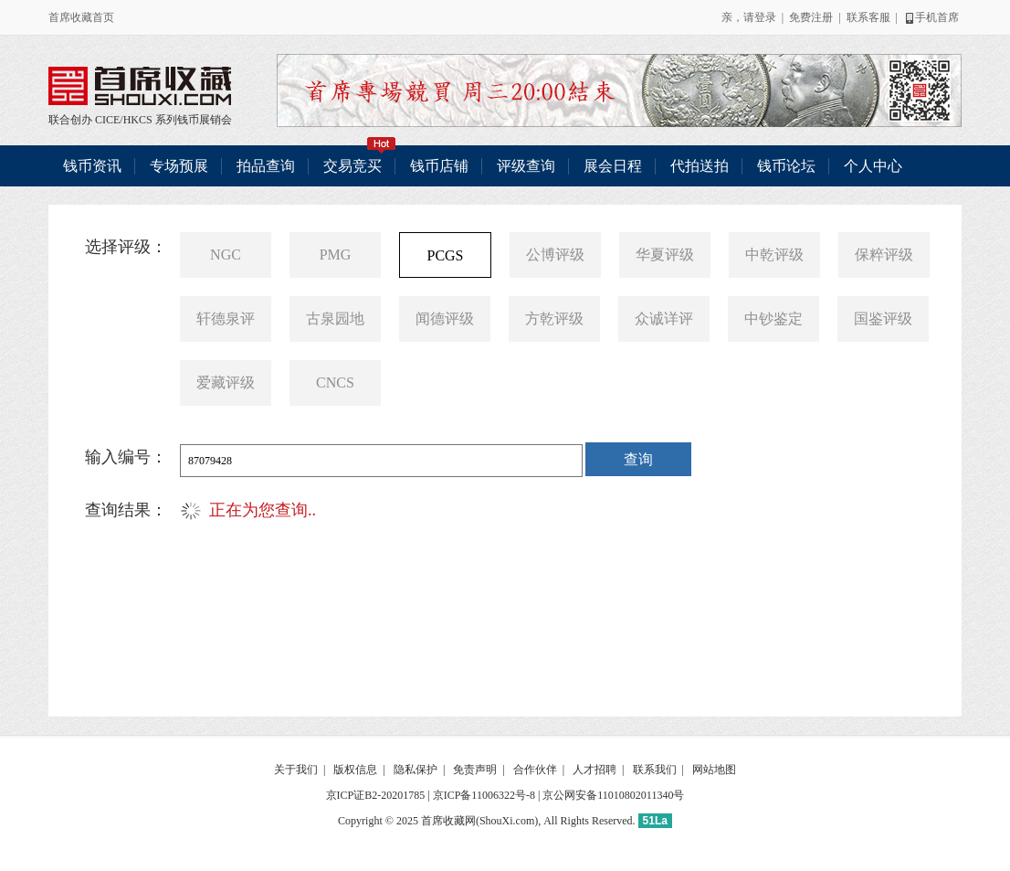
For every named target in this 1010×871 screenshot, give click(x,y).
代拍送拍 (699, 166)
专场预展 (179, 166)
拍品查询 (266, 166)
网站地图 (714, 769)
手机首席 (931, 17)
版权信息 (355, 769)
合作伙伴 (535, 769)
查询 (638, 459)
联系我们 (655, 769)
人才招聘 (594, 769)
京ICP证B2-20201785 (376, 795)
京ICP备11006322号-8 (484, 795)
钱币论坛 (786, 166)
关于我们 (296, 769)
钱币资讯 (92, 166)
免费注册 (811, 17)
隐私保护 (415, 769)
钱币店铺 (439, 166)
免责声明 (475, 769)
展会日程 (613, 166)
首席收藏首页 (81, 17)
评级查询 (526, 166)
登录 (765, 17)
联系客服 (868, 17)
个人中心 (873, 166)
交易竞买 (359, 159)
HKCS (138, 119)
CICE (107, 119)
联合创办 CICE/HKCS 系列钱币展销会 (139, 86)
